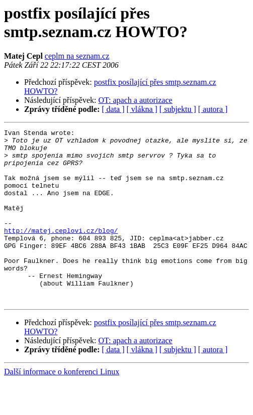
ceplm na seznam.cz (77, 56)
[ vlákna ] (142, 109)
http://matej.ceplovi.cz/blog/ (61, 251)
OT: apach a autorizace (136, 100)
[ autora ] (213, 109)
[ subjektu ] (177, 109)
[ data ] (113, 109)
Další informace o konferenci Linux (61, 406)
